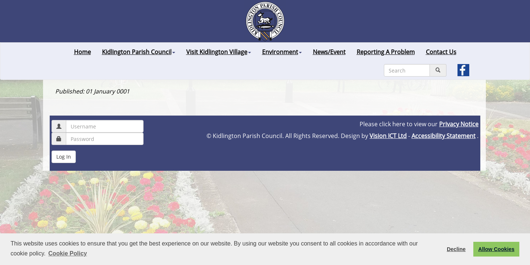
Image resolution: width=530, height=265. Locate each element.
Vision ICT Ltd (388, 136)
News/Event (329, 52)
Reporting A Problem (386, 52)
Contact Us (441, 52)
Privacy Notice (458, 124)
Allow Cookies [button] (496, 249)
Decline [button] (456, 249)
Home (82, 52)
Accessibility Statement (443, 136)
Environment (282, 52)
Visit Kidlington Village (218, 52)
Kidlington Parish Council (138, 52)
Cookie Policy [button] (67, 253)
